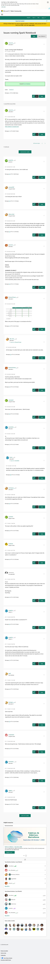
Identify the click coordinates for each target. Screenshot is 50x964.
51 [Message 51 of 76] (9, 326)
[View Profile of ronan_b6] (10, 43)
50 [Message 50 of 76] (9, 386)
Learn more (31, 25)
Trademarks (3, 955)
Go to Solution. (27, 84)
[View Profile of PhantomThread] (12, 297)
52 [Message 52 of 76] (10, 354)
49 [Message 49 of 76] (9, 413)
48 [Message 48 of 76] (10, 474)
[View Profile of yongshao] (10, 610)
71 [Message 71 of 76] (9, 131)
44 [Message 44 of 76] (9, 559)
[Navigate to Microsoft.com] (5, 11)
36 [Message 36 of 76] (9, 804)
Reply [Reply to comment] (42, 134)
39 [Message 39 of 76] (9, 721)
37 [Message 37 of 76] (9, 777)
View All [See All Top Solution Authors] (7, 886)
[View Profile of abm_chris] (12, 338)
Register (28, 17)
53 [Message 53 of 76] (9, 284)
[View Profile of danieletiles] (11, 427)
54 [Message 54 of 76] (9, 231)
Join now (3, 6)
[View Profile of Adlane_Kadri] (11, 214)
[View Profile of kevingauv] (10, 702)
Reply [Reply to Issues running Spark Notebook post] (42, 96)
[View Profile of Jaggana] (10, 790)
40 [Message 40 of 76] (9, 689)
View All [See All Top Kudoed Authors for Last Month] (7, 915)
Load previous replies (25, 151)
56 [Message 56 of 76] (9, 174)
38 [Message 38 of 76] (9, 748)
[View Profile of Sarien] (11, 457)
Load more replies (25, 815)
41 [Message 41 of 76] (9, 660)
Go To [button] (43, 17)
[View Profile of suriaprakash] (11, 734)
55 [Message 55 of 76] (9, 201)
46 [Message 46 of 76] (9, 503)
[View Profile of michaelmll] (10, 400)
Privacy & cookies (4, 950)
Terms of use (3, 953)
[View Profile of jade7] (9, 673)
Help (38, 17)
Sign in (34, 17)
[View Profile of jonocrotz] (10, 244)
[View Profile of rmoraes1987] (11, 187)
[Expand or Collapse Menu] (2, 14)
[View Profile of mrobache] (10, 543)
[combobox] (31, 21)
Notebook (11, 89)
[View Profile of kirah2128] (10, 160)
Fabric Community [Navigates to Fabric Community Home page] (16, 11)
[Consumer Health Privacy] (25, 960)
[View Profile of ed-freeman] (11, 488)
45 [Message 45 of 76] (9, 530)
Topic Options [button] (41, 36)
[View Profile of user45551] (10, 516)
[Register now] (10, 852)
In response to (15, 342)
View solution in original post (12, 126)
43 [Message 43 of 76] (9, 597)
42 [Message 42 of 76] (9, 624)
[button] (34, 36)
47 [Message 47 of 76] (9, 444)
